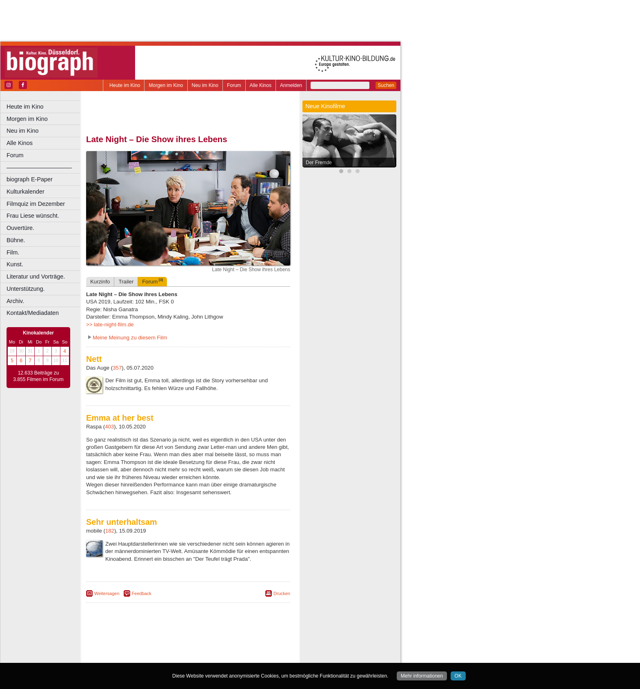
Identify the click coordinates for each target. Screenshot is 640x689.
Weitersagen (107, 593)
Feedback (141, 593)
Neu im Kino (205, 85)
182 (109, 531)
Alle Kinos (260, 85)
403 (109, 427)
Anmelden (291, 85)
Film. (13, 252)
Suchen (386, 85)
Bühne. (16, 240)
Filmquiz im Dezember (36, 204)
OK (458, 676)
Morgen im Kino (166, 85)
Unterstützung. (26, 288)
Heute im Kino (124, 85)
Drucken (281, 593)
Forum (234, 85)
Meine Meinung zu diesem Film (130, 337)
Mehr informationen (422, 676)
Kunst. (15, 264)
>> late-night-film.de (110, 324)
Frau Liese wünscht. (33, 215)
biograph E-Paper (30, 179)
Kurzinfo (100, 282)
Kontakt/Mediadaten (33, 313)
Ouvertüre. (20, 228)
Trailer (125, 282)
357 (117, 368)
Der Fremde (319, 162)
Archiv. (15, 301)
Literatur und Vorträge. (36, 276)
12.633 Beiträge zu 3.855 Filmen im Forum (38, 376)
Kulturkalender (25, 191)
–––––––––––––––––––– (39, 167)
